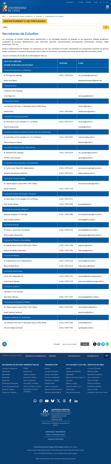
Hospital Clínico (50, 384)
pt (107, 2)
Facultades (69, 2)
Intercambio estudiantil (31, 384)
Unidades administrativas (53, 393)
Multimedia (69, 377)
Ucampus (98, 369)
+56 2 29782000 (40, 453)
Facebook (98, 344)
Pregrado (39, 17)
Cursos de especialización (10, 389)
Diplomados (6, 377)
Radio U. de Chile (71, 380)
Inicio (4, 17)
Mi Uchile (88, 2)
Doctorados (6, 380)
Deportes (69, 383)
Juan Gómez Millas (65, 450)
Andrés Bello (38, 450)
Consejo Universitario (52, 372)
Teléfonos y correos (52, 453)
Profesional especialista (10, 386)
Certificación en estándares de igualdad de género (56, 426)
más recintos (79, 450)
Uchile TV (82, 380)
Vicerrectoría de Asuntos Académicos (21, 17)
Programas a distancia (9, 395)
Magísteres (5, 383)
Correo (95, 2)
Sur (73, 450)
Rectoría (47, 369)
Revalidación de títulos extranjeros (31, 391)
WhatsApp (107, 345)
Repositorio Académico (94, 375)
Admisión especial (29, 375)
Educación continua (8, 392)
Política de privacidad (67, 458)
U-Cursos (81, 2)
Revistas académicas (94, 384)
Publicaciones (70, 392)
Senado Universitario (51, 375)
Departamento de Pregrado (54, 17)
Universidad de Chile (47, 458)
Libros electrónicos (93, 378)
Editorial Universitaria (73, 395)
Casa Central (73, 447)
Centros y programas (51, 387)
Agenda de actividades (73, 374)
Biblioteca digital (92, 372)
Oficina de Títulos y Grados (32, 387)
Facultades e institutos (52, 381)
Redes (5, 28)
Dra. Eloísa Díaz (54, 450)
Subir (4, 344)
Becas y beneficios (30, 381)
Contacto (73, 453)
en (100, 2)
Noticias (68, 371)
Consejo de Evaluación (52, 378)
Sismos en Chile (92, 390)
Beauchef (45, 450)
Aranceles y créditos (30, 378)
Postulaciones (28, 372)
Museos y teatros (71, 386)
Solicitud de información (55, 439)
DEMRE (26, 369)
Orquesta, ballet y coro (73, 389)
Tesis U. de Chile (92, 381)
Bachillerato (6, 374)
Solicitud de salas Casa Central (97, 393)
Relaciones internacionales (53, 390)
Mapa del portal (64, 453)
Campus (30, 450)
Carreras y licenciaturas (9, 371)
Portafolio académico (94, 387)
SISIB (38, 458)
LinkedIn (103, 345)
